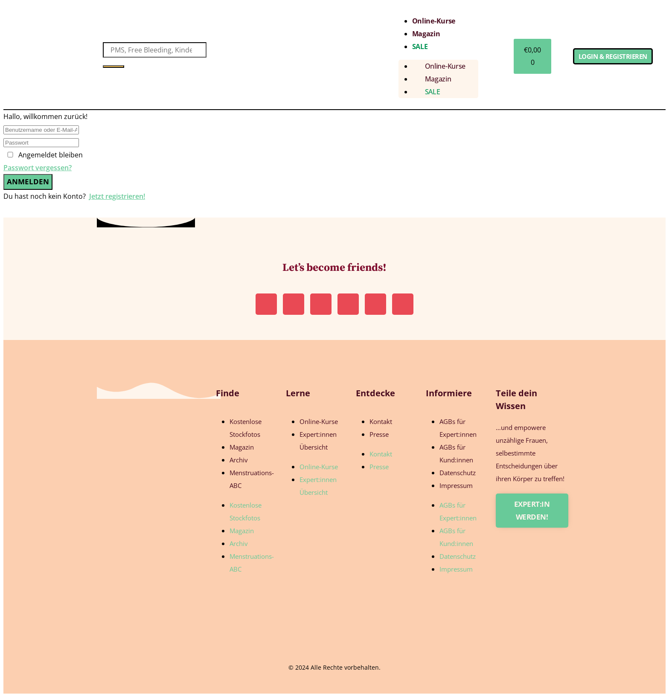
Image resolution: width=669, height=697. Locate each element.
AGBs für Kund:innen (456, 453)
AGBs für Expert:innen (458, 428)
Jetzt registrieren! (117, 196)
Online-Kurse (433, 21)
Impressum (456, 485)
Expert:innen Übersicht (318, 440)
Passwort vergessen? (37, 167)
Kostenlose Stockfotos (246, 428)
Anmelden (28, 181)
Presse (379, 434)
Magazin (426, 33)
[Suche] (113, 66)
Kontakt (380, 421)
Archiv (239, 460)
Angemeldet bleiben (50, 155)
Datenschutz (457, 472)
